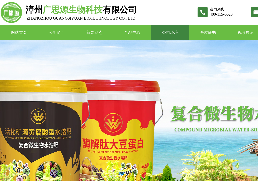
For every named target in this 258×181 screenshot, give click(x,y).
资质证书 (208, 32)
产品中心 (132, 32)
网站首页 (19, 32)
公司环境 (170, 32)
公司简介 (57, 32)
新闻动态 (94, 32)
